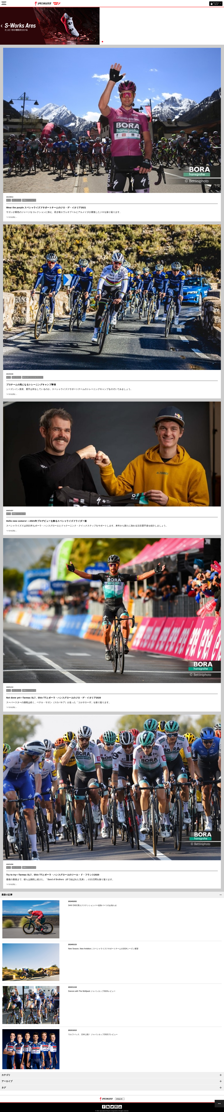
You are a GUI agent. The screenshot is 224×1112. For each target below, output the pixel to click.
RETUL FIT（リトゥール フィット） (33, 377)
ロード (8, 200)
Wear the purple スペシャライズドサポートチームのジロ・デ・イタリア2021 (46, 207)
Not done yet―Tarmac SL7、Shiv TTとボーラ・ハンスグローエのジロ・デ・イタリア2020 (53, 697)
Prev (1, 26)
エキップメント (16, 200)
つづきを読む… (11, 217)
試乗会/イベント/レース (29, 200)
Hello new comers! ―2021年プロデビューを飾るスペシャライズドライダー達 (46, 521)
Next (222, 26)
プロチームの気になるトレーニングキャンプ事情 (31, 384)
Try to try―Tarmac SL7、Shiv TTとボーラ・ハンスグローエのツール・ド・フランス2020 (52, 874)
